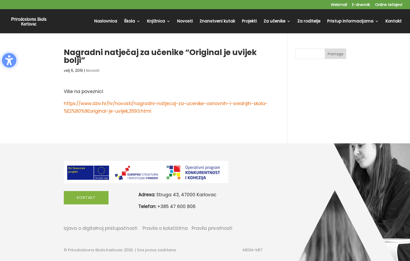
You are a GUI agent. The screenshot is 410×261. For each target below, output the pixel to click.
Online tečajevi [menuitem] (388, 5)
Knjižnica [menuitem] (156, 21)
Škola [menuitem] (129, 21)
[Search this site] (320, 53)
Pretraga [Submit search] (335, 54)
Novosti (92, 70)
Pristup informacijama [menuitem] (350, 21)
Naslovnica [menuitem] (105, 21)
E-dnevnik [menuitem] (361, 5)
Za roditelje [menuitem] (308, 21)
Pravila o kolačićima (165, 228)
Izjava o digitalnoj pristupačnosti (100, 228)
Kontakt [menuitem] (393, 21)
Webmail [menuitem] (339, 5)
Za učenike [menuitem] (274, 21)
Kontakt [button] (86, 197)
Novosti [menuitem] (185, 21)
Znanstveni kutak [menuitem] (217, 21)
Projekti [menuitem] (249, 21)
